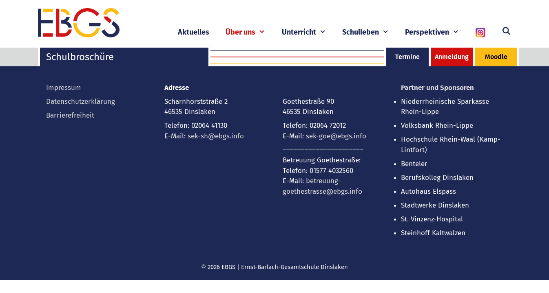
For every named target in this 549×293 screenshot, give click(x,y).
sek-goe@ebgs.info (336, 136)
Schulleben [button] (369, 32)
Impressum (63, 87)
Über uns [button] (249, 32)
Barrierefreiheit (70, 115)
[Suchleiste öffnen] (506, 31)
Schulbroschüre (80, 57)
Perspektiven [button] (436, 32)
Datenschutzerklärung (80, 101)
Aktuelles (193, 32)
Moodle (496, 57)
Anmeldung (452, 57)
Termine (407, 57)
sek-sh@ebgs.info (216, 136)
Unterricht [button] (308, 32)
